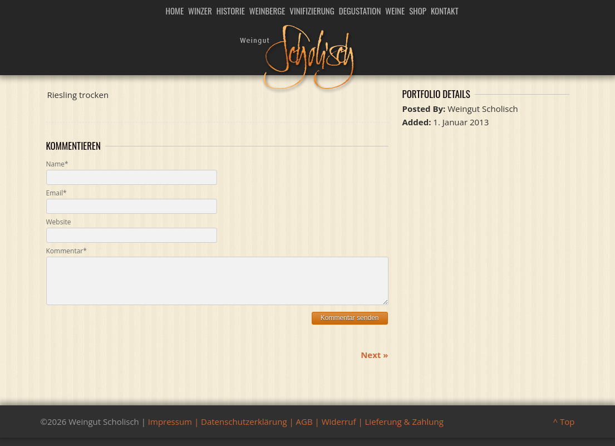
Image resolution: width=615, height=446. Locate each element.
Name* (57, 164)
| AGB (300, 429)
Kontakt (445, 11)
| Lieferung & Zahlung (399, 429)
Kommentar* (66, 251)
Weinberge (267, 11)
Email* (56, 193)
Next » (374, 363)
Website (58, 222)
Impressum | (174, 429)
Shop (417, 11)
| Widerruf (334, 429)
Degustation (360, 11)
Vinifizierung (311, 11)
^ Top (564, 429)
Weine (395, 11)
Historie (231, 11)
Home (175, 11)
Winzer (200, 11)
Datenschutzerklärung (244, 429)
